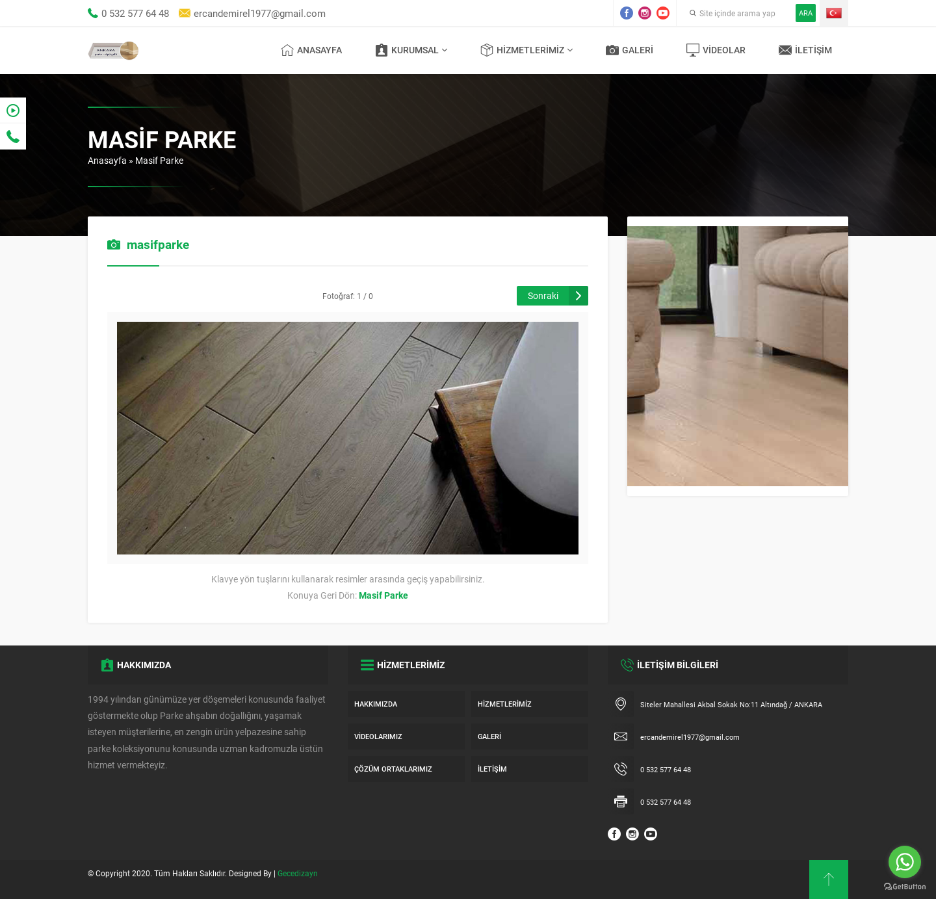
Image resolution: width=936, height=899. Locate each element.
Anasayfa (107, 160)
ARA (805, 13)
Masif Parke (159, 160)
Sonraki (543, 295)
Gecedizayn (298, 873)
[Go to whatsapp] (905, 862)
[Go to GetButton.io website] (905, 886)
